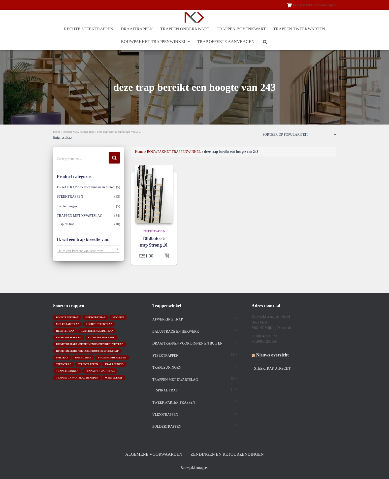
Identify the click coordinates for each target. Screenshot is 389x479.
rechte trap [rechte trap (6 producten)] (65, 330)
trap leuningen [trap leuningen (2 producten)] (67, 371)
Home (56, 131)
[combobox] (88, 249)
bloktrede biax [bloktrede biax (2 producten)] (67, 317)
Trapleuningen (67, 206)
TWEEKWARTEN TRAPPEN (173, 402)
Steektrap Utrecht (272, 368)
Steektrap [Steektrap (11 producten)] (63, 364)
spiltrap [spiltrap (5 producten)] (62, 357)
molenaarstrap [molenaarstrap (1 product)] (67, 324)
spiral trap (67, 224)
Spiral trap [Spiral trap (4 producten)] (83, 357)
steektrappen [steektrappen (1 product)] (88, 364)
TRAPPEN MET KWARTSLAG (79, 216)
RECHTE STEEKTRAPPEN (88, 29)
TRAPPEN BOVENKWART (241, 29)
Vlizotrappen (165, 414)
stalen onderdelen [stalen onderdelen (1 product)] (112, 357)
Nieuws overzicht (272, 354)
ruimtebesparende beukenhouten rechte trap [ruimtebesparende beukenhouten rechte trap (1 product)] (89, 344)
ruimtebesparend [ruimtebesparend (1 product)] (68, 337)
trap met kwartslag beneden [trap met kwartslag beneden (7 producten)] (77, 377)
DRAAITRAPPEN (137, 29)
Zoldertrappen (166, 426)
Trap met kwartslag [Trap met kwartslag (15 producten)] (100, 371)
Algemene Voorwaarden (153, 454)
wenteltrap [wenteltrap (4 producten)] (113, 377)
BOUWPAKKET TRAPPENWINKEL (155, 41)
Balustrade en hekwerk (175, 331)
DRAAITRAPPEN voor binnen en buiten (86, 187)
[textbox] (88, 251)
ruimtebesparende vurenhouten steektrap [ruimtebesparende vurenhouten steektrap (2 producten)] (87, 351)
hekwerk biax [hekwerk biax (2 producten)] (95, 317)
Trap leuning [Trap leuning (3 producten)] (114, 364)
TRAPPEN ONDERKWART (184, 29)
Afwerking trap (167, 319)
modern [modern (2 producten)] (118, 317)
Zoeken (114, 158)
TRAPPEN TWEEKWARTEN (299, 29)
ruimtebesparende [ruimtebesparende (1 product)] (101, 337)
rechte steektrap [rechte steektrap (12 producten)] (99, 324)
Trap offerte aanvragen (226, 41)
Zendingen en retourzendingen (227, 454)
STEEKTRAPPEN (70, 196)
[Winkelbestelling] (299, 135)
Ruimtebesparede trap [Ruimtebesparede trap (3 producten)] (97, 330)
